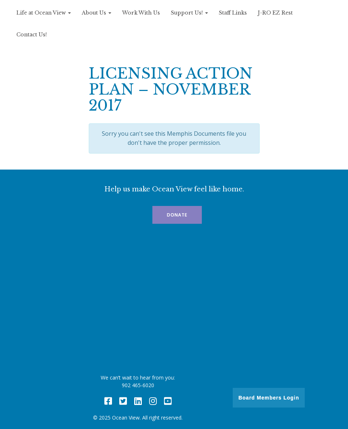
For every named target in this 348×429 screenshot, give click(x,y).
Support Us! (189, 12)
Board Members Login (269, 398)
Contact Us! (31, 34)
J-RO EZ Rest (275, 12)
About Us (96, 12)
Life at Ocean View (43, 12)
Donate (177, 215)
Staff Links (233, 12)
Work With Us (141, 12)
